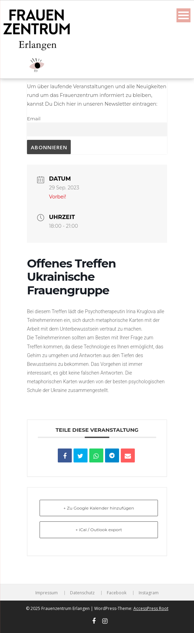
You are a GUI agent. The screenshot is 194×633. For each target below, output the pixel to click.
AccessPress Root (150, 608)
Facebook (116, 593)
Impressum (46, 593)
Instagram (149, 593)
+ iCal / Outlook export (99, 529)
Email (34, 118)
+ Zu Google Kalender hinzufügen (98, 508)
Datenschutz (82, 593)
